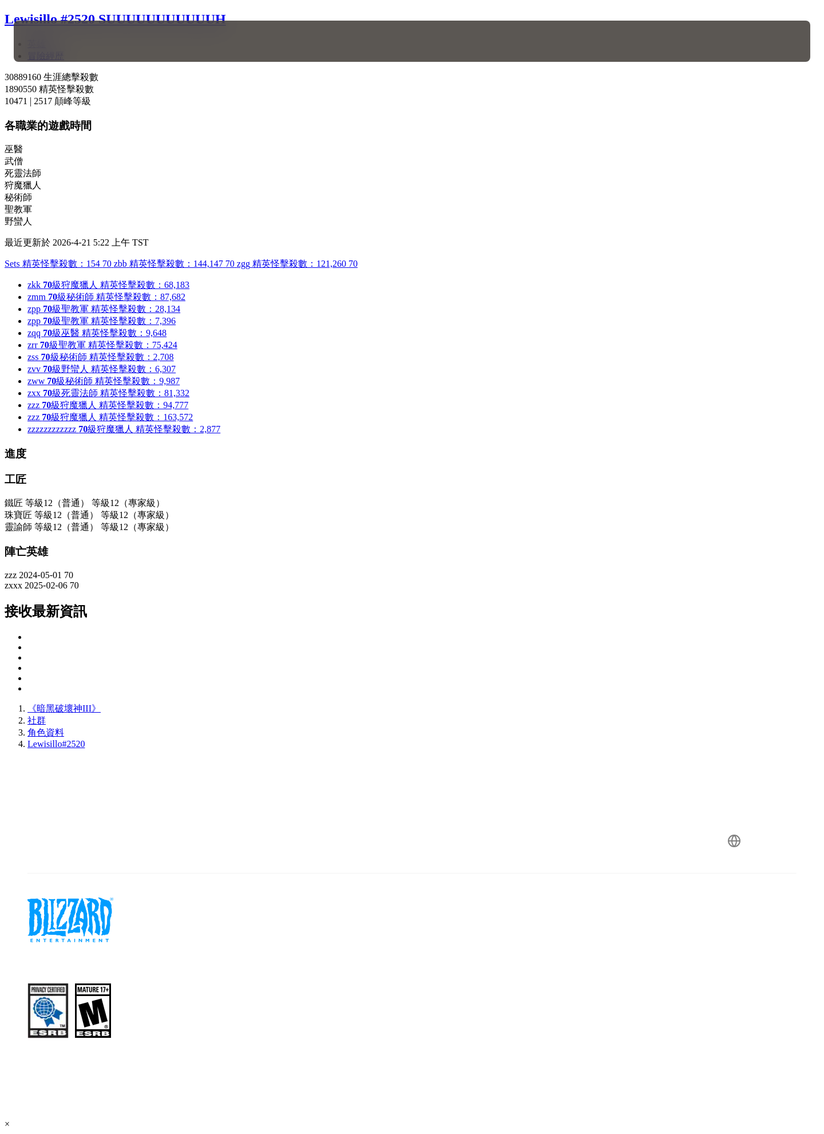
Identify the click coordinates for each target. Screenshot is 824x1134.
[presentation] (56, 41)
